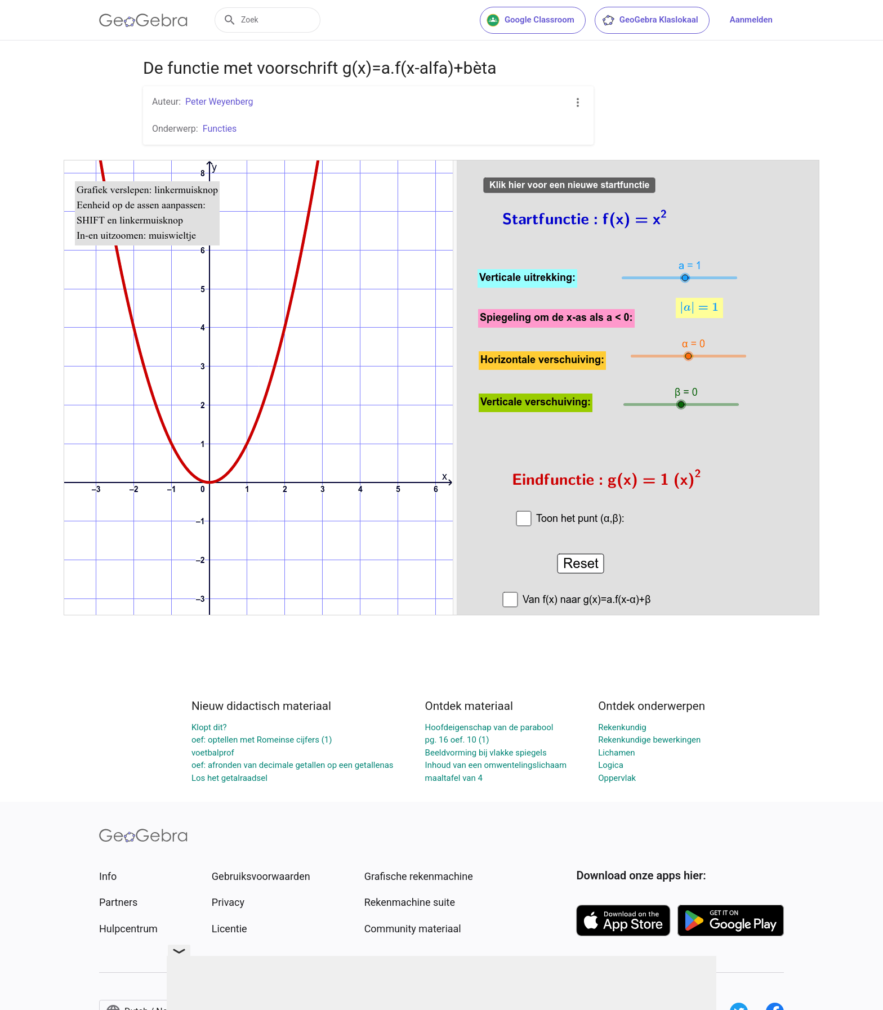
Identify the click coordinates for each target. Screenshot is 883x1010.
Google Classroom (530, 20)
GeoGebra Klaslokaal (649, 20)
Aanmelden (751, 20)
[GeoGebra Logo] (143, 20)
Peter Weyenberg (219, 101)
